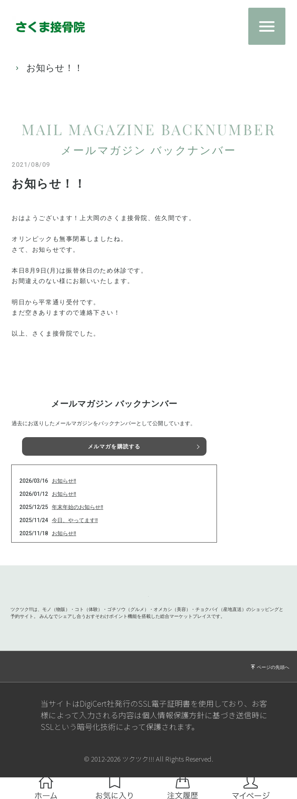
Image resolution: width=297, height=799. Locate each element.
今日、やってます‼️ (75, 520)
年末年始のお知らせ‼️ (77, 507)
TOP (17, 68)
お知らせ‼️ (64, 481)
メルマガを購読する (114, 446)
